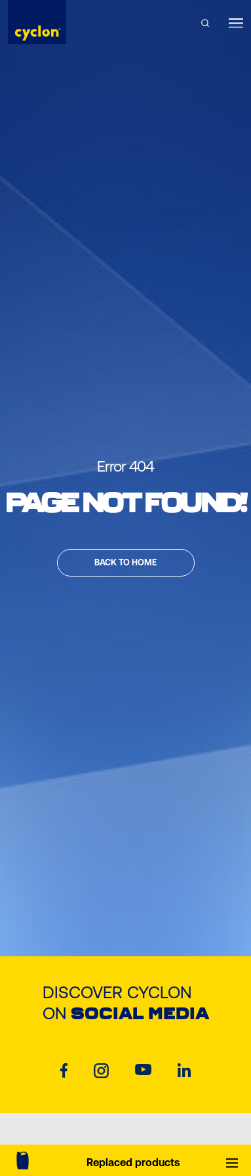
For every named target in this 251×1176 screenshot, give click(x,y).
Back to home (125, 562)
